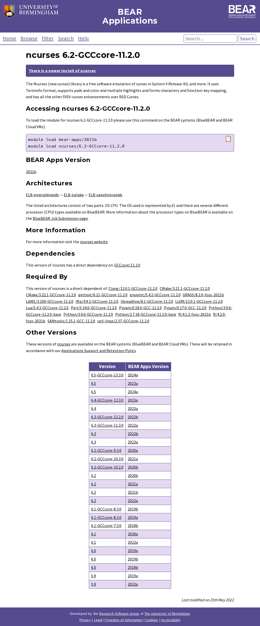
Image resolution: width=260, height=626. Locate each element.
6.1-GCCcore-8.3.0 (106, 509)
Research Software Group (119, 613)
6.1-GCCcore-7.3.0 (106, 525)
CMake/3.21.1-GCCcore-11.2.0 (185, 288)
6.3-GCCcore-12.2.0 (107, 416)
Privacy (85, 620)
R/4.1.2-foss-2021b (194, 314)
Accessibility (171, 620)
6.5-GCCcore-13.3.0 (107, 374)
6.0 (93, 550)
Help (83, 38)
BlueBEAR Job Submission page (60, 218)
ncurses (63, 344)
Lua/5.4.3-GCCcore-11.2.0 (47, 307)
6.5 (93, 383)
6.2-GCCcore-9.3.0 (106, 450)
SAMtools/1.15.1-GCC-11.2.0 (71, 320)
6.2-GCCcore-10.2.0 (107, 467)
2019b (133, 509)
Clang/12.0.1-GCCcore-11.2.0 (132, 288)
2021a (133, 458)
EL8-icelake (74, 194)
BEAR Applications (130, 16)
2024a (133, 374)
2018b (133, 525)
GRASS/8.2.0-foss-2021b (203, 294)
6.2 (93, 475)
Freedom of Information (123, 620)
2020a (133, 450)
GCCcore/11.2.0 (127, 265)
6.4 (93, 408)
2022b (133, 416)
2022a (133, 425)
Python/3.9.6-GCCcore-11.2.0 (88, 314)
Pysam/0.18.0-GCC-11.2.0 (140, 307)
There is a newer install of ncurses (62, 70)
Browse (29, 38)
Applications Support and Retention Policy (98, 350)
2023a (133, 383)
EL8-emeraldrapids (42, 194)
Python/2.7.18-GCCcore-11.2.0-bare (145, 314)
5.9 (93, 575)
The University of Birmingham (167, 613)
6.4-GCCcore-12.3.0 (107, 400)
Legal (98, 620)
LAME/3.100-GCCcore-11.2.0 (49, 301)
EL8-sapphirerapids (105, 194)
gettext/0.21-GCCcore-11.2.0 (102, 294)
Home (9, 38)
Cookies (151, 620)
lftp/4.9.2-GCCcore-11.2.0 (97, 301)
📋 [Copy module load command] (228, 138)
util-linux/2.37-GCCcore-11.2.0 (123, 320)
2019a (133, 517)
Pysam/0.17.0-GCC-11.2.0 (185, 307)
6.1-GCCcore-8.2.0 (106, 517)
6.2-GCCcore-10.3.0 (107, 458)
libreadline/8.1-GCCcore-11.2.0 (147, 301)
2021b (31, 171)
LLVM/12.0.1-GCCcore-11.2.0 (199, 301)
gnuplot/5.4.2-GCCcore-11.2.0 (155, 294)
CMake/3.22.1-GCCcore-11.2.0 (51, 294)
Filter (48, 38)
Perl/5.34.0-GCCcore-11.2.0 (94, 307)
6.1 (93, 533)
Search (66, 38)
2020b (133, 467)
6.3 (93, 433)
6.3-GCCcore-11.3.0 (107, 425)
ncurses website (94, 241)
